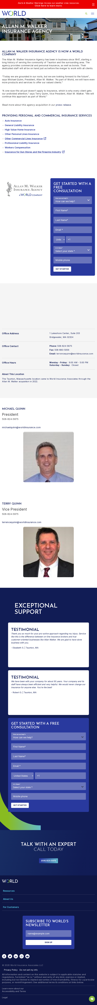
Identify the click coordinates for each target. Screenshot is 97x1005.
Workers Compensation (17, 147)
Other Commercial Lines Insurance (24, 138)
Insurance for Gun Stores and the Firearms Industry (33, 152)
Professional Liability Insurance (22, 143)
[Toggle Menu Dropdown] (48, 890)
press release (63, 105)
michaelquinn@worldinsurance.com (21, 427)
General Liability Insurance (19, 125)
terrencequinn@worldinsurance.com (74, 353)
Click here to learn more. (48, 5)
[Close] (93, 4)
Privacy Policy (11, 970)
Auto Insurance (13, 120)
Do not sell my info (28, 970)
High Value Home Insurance (20, 129)
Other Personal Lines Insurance (22, 134)
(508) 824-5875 (48, 861)
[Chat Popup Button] (92, 999)
